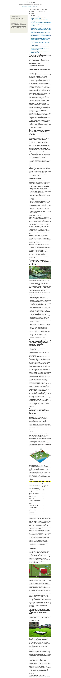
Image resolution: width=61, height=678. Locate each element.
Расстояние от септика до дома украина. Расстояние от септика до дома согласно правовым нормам (40, 48)
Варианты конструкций (37, 26)
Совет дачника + (35, 45)
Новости (30, 6)
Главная (24, 6)
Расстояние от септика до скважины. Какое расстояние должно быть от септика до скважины (40, 40)
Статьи (35, 6)
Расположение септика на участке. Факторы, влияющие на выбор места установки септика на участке (41, 30)
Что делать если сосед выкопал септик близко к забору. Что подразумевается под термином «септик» (41, 24)
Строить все (30, 2)
